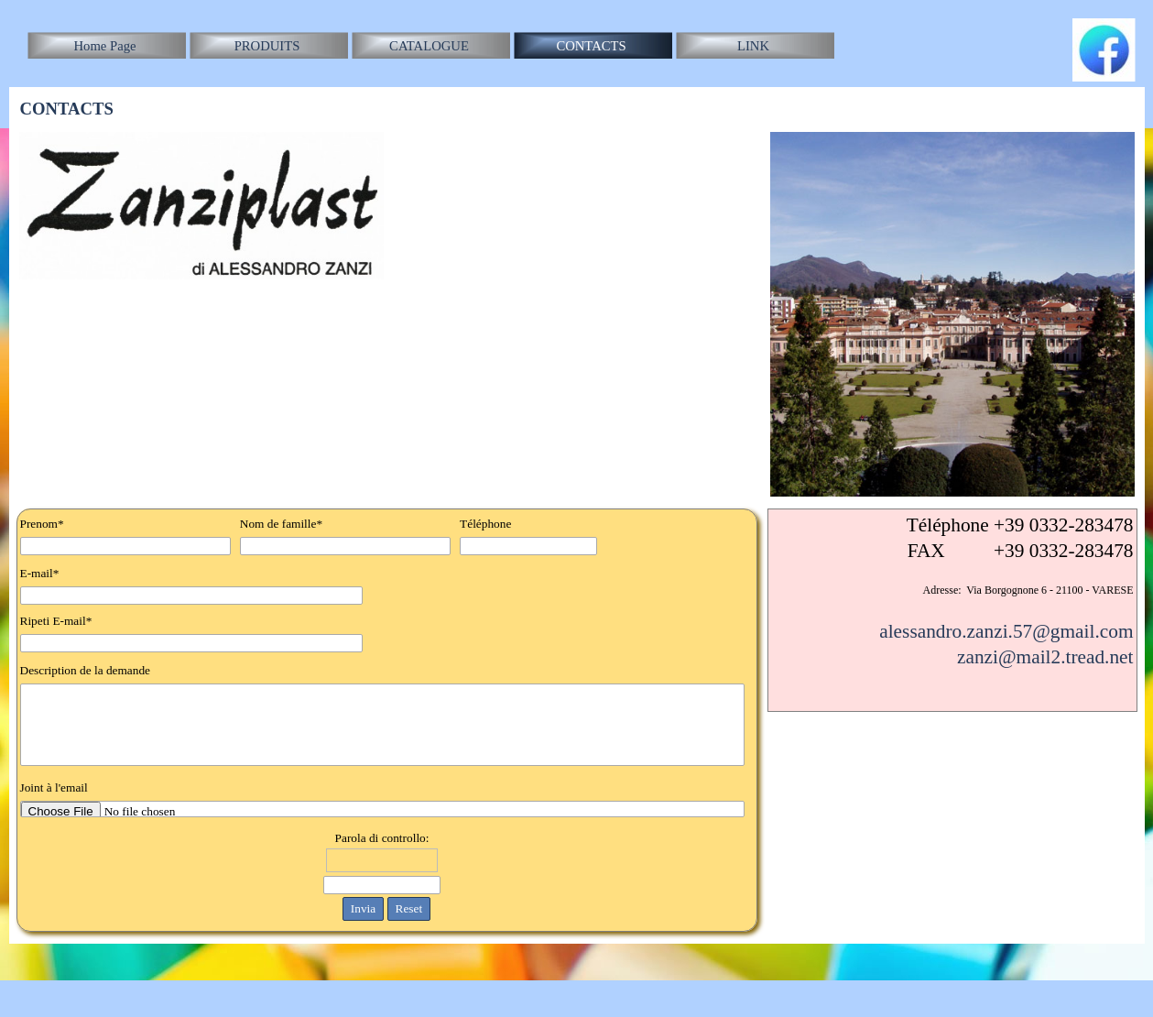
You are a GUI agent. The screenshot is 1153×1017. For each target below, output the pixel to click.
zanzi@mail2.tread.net (1045, 657)
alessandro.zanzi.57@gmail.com (1006, 631)
